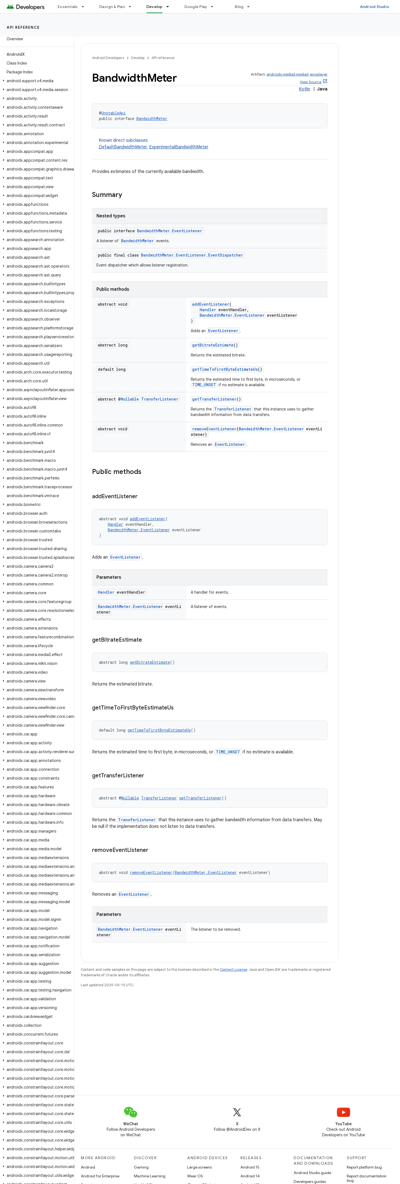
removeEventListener (214, 428)
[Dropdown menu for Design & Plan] (132, 6)
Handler (208, 309)
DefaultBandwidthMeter (123, 147)
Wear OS (195, 1176)
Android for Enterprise (100, 1176)
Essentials (68, 6)
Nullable (130, 399)
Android (88, 1167)
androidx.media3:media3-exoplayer (297, 74)
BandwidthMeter (151, 118)
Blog (239, 6)
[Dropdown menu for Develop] (170, 6)
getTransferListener (214, 399)
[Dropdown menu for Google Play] (214, 6)
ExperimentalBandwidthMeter (178, 147)
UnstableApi (113, 113)
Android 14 (250, 1176)
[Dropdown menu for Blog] (250, 6)
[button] (36, 80)
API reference (23, 27)
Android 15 (249, 1167)
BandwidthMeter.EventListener (169, 230)
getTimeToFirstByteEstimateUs (225, 369)
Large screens (199, 1167)
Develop (137, 57)
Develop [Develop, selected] (154, 6)
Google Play (195, 6)
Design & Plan (112, 6)
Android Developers (108, 57)
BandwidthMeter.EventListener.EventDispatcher (192, 255)
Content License (233, 969)
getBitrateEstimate (212, 345)
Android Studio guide (312, 1172)
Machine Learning (149, 1176)
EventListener (223, 330)
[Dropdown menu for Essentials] (85, 6)
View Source (310, 82)
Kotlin (304, 89)
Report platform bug (364, 1167)
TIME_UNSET (204, 384)
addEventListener (210, 304)
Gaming (141, 1167)
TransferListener (159, 399)
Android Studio (374, 6)
